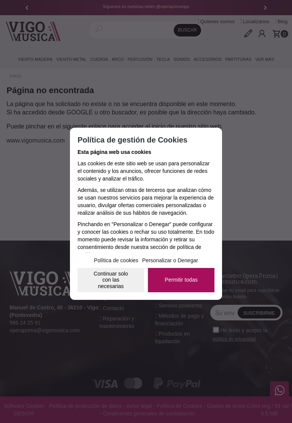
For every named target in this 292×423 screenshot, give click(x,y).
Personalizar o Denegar (170, 260)
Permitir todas (181, 280)
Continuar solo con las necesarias (111, 280)
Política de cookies (116, 260)
